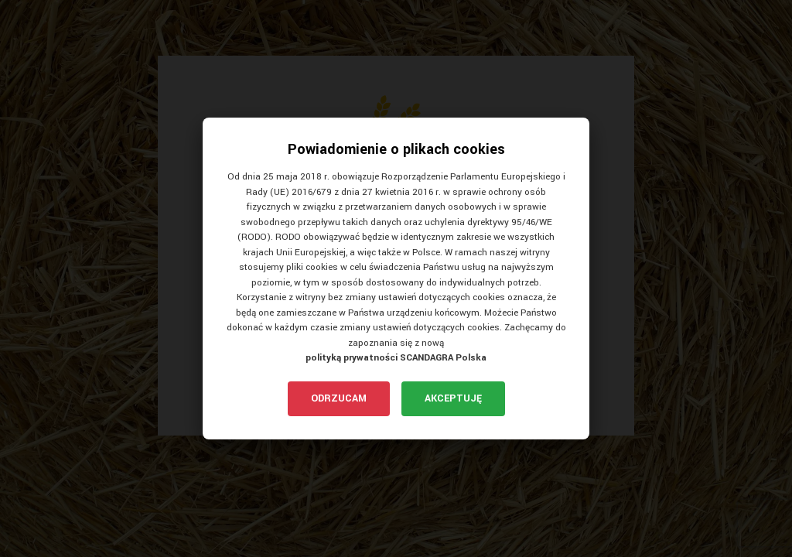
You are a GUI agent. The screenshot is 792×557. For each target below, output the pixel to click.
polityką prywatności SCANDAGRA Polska (396, 357)
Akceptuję (453, 398)
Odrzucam (339, 398)
